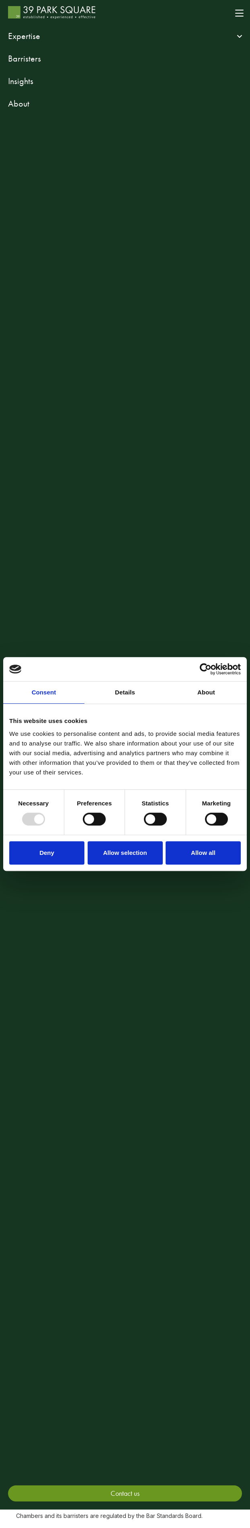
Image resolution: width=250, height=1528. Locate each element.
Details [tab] (125, 692)
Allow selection (125, 852)
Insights (20, 81)
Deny (46, 852)
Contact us (125, 1493)
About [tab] (206, 692)
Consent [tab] (44, 692)
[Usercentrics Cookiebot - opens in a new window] (205, 669)
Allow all (203, 852)
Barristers (24, 58)
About (18, 103)
